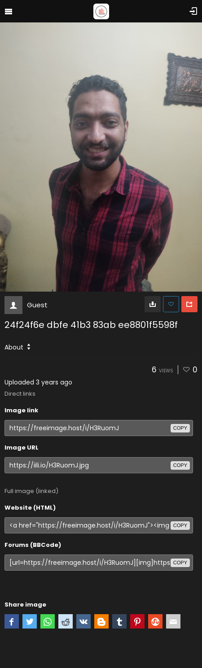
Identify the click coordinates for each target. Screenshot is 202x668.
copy (180, 428)
